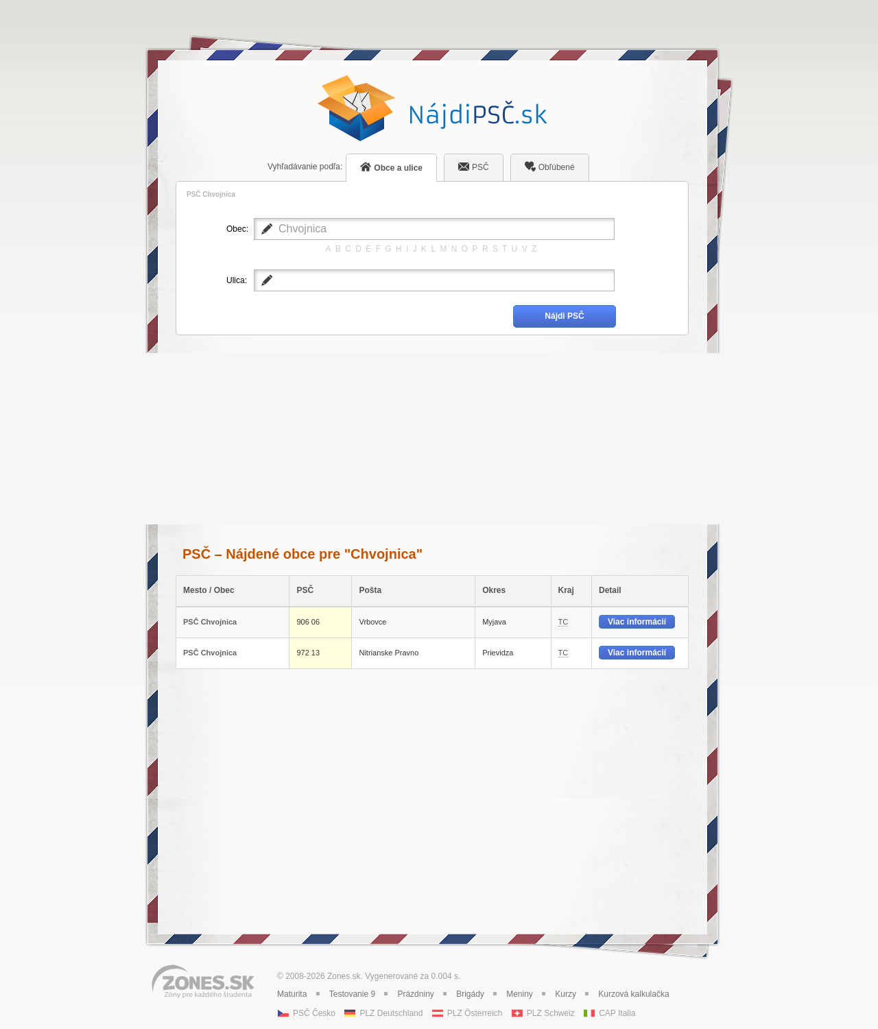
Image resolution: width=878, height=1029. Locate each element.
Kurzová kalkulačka (633, 994)
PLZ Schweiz (551, 1013)
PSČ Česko (314, 1013)
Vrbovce (372, 622)
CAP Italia (617, 1013)
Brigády (470, 994)
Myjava (494, 622)
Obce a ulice (391, 167)
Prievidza (497, 653)
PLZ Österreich (475, 1013)
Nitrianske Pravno (388, 653)
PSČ (473, 166)
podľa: (305, 166)
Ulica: (236, 280)
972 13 (308, 653)
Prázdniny (415, 994)
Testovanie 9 (352, 994)
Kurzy (565, 994)
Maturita (292, 994)
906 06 (308, 622)
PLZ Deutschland (391, 1013)
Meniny (519, 994)
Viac (637, 622)
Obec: (236, 229)
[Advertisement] (432, 438)
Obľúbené (550, 166)
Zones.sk (344, 976)
